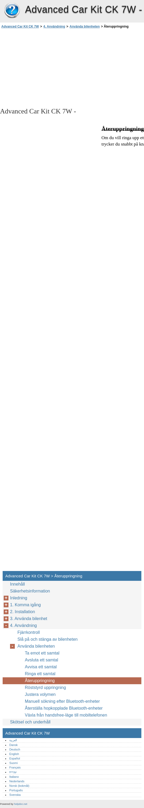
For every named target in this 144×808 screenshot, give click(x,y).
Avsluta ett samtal (41, 660)
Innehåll (17, 584)
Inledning (18, 598)
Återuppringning (40, 680)
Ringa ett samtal (40, 673)
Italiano (14, 776)
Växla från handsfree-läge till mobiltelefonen (66, 715)
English (14, 754)
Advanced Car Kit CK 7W (12, 11)
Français (15, 767)
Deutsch (14, 749)
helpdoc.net (20, 803)
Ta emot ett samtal (42, 653)
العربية (13, 740)
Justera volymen (40, 694)
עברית (13, 772)
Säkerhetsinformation (30, 591)
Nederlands (16, 781)
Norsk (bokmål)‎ (19, 785)
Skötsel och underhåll (30, 722)
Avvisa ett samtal (41, 667)
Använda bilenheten (84, 26)
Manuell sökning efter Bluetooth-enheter (62, 701)
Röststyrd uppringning (45, 687)
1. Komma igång (25, 605)
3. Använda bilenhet (28, 618)
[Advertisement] (47, 67)
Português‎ (16, 790)
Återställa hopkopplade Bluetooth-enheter (64, 708)
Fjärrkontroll (28, 632)
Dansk (13, 744)
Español (14, 758)
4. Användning (54, 26)
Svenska (15, 794)
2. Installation (22, 611)
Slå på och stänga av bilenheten (47, 639)
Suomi (13, 763)
